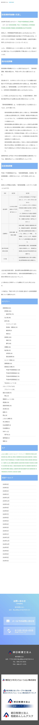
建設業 (8, 330)
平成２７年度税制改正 (23, 25)
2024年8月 (6, 550)
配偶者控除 (32, 468)
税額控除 (33, 465)
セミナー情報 (8, 360)
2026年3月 (6, 487)
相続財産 (19, 465)
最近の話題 (6, 392)
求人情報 (5, 421)
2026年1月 (6, 494)
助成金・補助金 (10, 327)
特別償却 (27, 463)
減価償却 (16, 463)
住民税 (8, 353)
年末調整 (5, 428)
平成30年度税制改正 (12, 379)
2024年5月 (6, 557)
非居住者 (15, 471)
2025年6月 (6, 517)
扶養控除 (30, 460)
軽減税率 (25, 468)
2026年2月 (6, 491)
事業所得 (28, 454)
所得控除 (22, 460)
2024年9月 (6, 547)
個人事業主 (13, 457)
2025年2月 (6, 531)
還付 (28, 468)
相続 (7, 340)
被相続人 (12, 468)
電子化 (6, 434)
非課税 (19, 471)
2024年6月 (6, 554)
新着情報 (5, 308)
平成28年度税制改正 (12, 373)
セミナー (16, 454)
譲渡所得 (16, 468)
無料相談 (5, 438)
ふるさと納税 (6, 418)
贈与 (7, 343)
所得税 (31, 21)
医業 (7, 333)
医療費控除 (19, 457)
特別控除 (31, 463)
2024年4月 (6, 560)
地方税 (6, 350)
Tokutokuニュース (9, 383)
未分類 (5, 409)
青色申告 (10, 471)
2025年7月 (6, 514)
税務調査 (28, 465)
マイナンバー (10, 324)
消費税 (6, 347)
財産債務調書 (19, 28)
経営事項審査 (6, 468)
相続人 (11, 465)
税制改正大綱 (8, 366)
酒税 (4, 441)
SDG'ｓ (5, 431)
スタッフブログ (7, 386)
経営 (5, 321)
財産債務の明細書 (10, 28)
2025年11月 (6, 501)
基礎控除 (30, 457)
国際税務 (6, 363)
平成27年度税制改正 (23, 21)
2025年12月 (6, 497)
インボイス (11, 454)
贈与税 (20, 468)
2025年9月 (6, 507)
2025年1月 (6, 534)
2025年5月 (6, 521)
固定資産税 (9, 356)
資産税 (6, 337)
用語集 (5, 402)
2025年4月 (6, 524)
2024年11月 (6, 540)
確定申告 (8, 314)
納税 (4, 412)
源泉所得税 (6, 405)
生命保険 (5, 465)
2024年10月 (6, 544)
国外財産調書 (12, 25)
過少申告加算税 (27, 28)
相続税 (15, 465)
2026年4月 (6, 484)
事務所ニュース (7, 399)
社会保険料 (6, 425)
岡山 (5, 395)
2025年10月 (6, 504)
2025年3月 (6, 527)
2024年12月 (6, 537)
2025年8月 (6, 511)
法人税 (6, 317)
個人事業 (8, 457)
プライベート (8, 389)
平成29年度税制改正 (12, 376)
